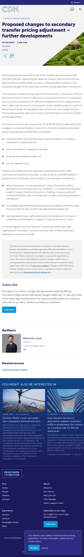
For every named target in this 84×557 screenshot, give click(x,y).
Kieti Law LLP (50, 495)
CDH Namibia (50, 499)
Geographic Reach (10, 522)
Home (5, 488)
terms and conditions (40, 266)
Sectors (5, 515)
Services (5, 518)
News (4, 526)
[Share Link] (5, 56)
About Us (48, 488)
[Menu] (73, 9)
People (5, 492)
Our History (49, 492)
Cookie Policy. (34, 541)
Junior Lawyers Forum (53, 503)
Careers (5, 495)
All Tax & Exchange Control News (17, 19)
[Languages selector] (76, 2)
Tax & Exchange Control (14, 369)
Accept (33, 547)
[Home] (10, 9)
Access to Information (12, 538)
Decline (45, 548)
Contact (6, 499)
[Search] (80, 9)
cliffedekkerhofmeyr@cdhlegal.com (37, 272)
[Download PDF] (12, 56)
